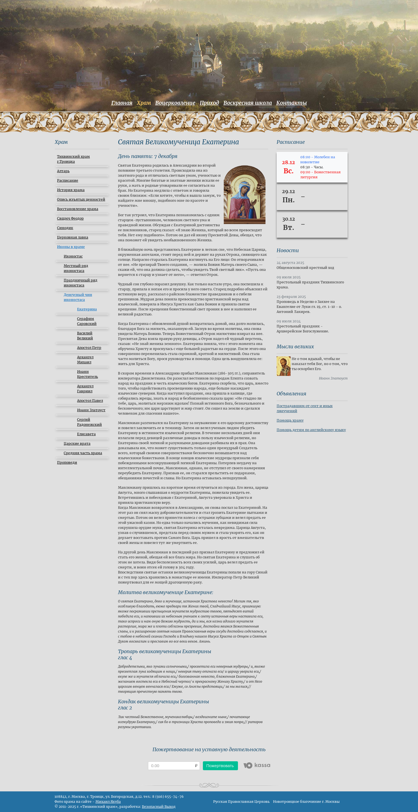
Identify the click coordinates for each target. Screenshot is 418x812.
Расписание (67, 180)
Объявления (291, 393)
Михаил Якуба (108, 801)
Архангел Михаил (85, 359)
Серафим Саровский (87, 321)
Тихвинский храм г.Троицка (73, 159)
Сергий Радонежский (89, 422)
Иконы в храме (71, 247)
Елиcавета (86, 434)
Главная (121, 102)
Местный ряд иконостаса (76, 268)
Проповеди (67, 462)
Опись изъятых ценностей (81, 199)
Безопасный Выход (159, 806)
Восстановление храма (77, 209)
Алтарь (63, 171)
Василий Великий (85, 335)
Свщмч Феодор (70, 218)
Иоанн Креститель (87, 374)
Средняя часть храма (83, 453)
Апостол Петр (89, 348)
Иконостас (73, 256)
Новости (288, 250)
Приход (209, 102)
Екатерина (87, 309)
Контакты (291, 102)
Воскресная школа (247, 102)
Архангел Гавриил (85, 388)
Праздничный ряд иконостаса (80, 282)
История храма (71, 190)
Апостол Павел (90, 400)
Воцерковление (175, 102)
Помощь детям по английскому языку (311, 430)
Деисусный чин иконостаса (78, 297)
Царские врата (77, 443)
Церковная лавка (72, 237)
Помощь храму (290, 420)
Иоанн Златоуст (91, 410)
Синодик (65, 228)
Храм (144, 102)
